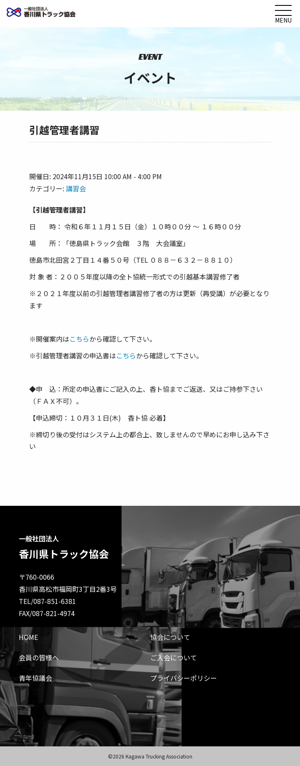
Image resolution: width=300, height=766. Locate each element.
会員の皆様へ (39, 657)
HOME (28, 637)
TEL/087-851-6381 (47, 601)
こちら (79, 339)
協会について (170, 637)
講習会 (76, 188)
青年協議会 (35, 678)
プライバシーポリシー (183, 678)
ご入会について (173, 657)
